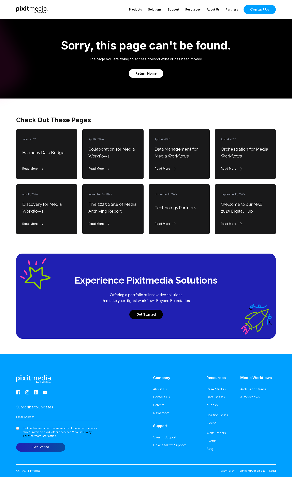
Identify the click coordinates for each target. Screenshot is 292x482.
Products (135, 9)
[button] (33, 168)
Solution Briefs (217, 415)
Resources (193, 9)
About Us (213, 9)
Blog (209, 449)
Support (173, 9)
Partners (232, 9)
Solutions (155, 9)
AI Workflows (250, 397)
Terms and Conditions (251, 470)
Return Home (146, 73)
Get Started (146, 314)
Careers (158, 405)
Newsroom (161, 413)
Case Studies (216, 389)
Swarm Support (164, 437)
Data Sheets (215, 397)
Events (211, 441)
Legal (272, 470)
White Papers (216, 433)
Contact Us (259, 9)
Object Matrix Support (169, 445)
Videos (211, 423)
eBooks (212, 405)
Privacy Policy (226, 470)
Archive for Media (253, 389)
